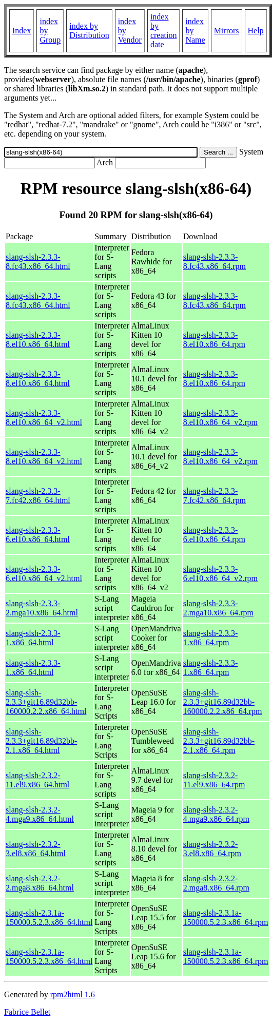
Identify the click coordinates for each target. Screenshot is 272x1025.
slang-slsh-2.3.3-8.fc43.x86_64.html (38, 261)
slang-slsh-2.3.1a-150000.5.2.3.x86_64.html (49, 917)
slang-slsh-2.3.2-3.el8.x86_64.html (36, 849)
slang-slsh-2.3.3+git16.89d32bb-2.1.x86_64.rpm (219, 741)
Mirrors (226, 30)
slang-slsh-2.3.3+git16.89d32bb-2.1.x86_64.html (41, 741)
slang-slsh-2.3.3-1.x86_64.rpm (210, 638)
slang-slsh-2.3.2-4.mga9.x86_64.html (40, 814)
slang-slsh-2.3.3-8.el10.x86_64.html (38, 340)
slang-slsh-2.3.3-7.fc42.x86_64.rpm (214, 496)
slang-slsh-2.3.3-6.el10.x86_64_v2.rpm (220, 574)
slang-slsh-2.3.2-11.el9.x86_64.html (37, 780)
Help (256, 30)
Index (21, 30)
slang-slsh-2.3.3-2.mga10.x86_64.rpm (218, 608)
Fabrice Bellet (27, 1012)
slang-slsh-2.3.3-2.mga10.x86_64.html (42, 608)
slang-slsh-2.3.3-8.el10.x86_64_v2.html (44, 418)
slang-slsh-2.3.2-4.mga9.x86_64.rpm (216, 814)
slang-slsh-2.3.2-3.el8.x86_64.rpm (212, 849)
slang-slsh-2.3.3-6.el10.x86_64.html (38, 535)
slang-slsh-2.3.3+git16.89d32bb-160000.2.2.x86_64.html (46, 701)
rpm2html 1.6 (72, 994)
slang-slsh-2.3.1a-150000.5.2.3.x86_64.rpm (225, 917)
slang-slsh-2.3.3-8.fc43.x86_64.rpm (214, 261)
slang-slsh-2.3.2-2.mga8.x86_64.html (40, 883)
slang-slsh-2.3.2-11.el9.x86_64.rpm (214, 780)
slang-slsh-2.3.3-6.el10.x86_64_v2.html (44, 574)
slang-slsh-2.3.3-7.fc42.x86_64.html (38, 496)
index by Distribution (89, 31)
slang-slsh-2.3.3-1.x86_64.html (33, 638)
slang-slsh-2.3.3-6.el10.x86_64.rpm (214, 535)
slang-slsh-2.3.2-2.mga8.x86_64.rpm (216, 883)
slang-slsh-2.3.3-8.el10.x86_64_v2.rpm (220, 418)
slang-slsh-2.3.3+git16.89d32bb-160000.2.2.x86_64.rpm (222, 701)
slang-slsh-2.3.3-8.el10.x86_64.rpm (214, 340)
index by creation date (163, 30)
